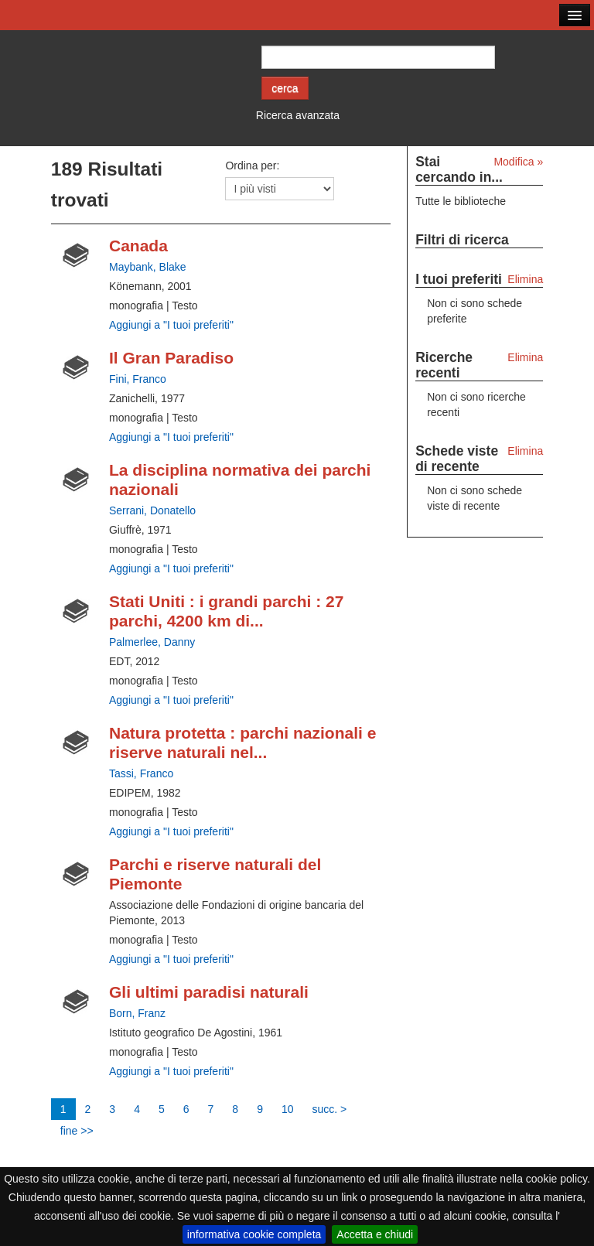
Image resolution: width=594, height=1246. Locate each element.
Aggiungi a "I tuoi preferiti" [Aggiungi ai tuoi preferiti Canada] (171, 325)
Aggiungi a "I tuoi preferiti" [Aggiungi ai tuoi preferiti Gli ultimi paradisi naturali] (171, 1071)
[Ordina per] (279, 188)
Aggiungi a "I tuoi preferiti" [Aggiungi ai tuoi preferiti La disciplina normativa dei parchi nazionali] (171, 568)
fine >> (77, 1131)
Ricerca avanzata (298, 115)
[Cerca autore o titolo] (378, 57)
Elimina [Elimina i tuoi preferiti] (525, 279)
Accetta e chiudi (374, 1234)
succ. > (329, 1109)
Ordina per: (252, 165)
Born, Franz (137, 1013)
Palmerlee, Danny (152, 642)
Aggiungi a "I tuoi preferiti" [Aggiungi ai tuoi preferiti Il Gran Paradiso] (171, 437)
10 (288, 1109)
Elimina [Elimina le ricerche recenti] (525, 357)
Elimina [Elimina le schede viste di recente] (525, 451)
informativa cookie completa (254, 1234)
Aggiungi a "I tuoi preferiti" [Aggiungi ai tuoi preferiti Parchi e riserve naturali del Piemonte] (171, 959)
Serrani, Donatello (152, 510)
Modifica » (518, 161)
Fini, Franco (137, 379)
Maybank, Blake (147, 267)
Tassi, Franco (141, 773)
